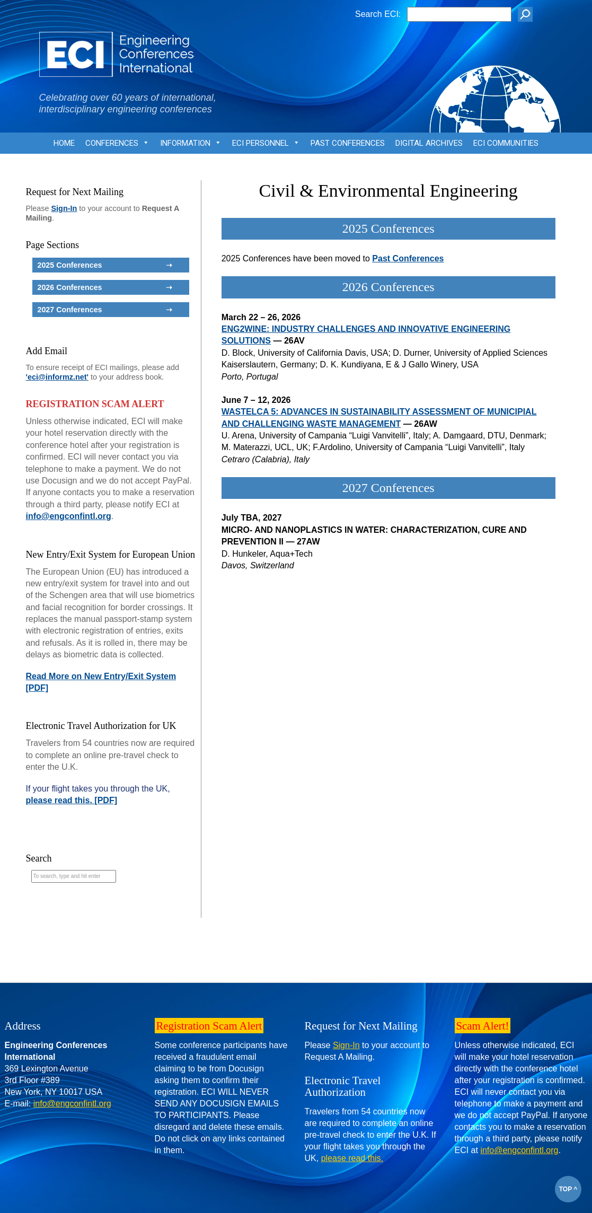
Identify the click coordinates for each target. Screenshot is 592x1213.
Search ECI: (378, 14)
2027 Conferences (388, 488)
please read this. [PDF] (72, 800)
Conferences (117, 145)
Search (39, 858)
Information (191, 145)
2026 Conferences (388, 287)
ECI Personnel (266, 145)
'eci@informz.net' (57, 377)
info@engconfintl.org (68, 516)
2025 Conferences (388, 228)
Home (64, 143)
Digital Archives (429, 143)
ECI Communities (505, 143)
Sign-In (64, 208)
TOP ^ (568, 1189)
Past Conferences (348, 143)
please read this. (352, 1158)
